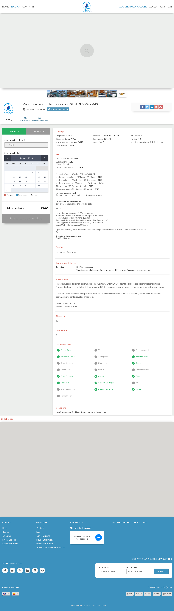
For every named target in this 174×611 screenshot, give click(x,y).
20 (26, 181)
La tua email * (132, 567)
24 (7, 186)
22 (39, 181)
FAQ (38, 532)
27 (26, 186)
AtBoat (87, 7)
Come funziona (43, 536)
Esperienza (38, 131)
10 (7, 177)
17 (7, 181)
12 (20, 177)
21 (32, 181)
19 (20, 181)
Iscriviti (161, 571)
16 (45, 177)
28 (32, 186)
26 (20, 186)
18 (14, 181)
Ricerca (5, 532)
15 (39, 177)
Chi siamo (6, 536)
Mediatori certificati (45, 543)
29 (39, 186)
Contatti (40, 528)
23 (45, 181)
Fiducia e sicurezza (44, 540)
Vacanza (14, 131)
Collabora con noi (10, 543)
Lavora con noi (9, 540)
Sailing (9, 119)
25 (14, 186)
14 (32, 177)
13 (26, 177)
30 (45, 186)
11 (14, 177)
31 (7, 190)
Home (5, 528)
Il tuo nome (104, 567)
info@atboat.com (83, 528)
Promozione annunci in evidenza (50, 547)
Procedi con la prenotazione (26, 218)
